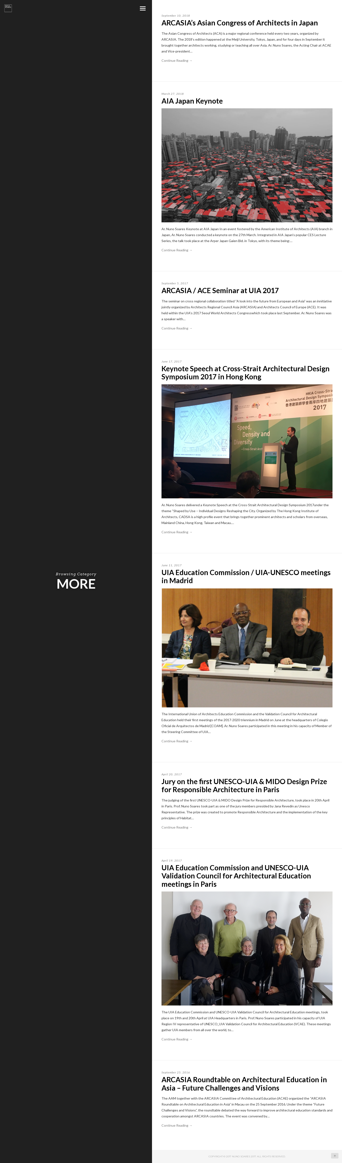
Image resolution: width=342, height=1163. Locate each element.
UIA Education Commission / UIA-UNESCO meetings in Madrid (246, 576)
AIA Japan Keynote (192, 100)
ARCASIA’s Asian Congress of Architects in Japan (240, 22)
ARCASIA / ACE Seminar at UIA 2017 (220, 290)
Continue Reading (177, 60)
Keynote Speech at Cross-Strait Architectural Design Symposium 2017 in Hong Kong (246, 372)
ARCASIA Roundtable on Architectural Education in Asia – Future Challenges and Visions (244, 1083)
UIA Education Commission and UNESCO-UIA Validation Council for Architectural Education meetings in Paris (236, 875)
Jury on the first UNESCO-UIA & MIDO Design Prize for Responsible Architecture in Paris (244, 785)
